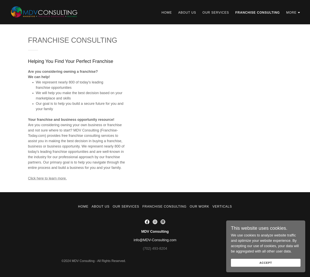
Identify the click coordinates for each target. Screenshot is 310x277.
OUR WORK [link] (199, 206)
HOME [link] (167, 12)
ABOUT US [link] (187, 12)
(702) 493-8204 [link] (155, 249)
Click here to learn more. (47, 178)
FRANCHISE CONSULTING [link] (257, 12)
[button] (293, 12)
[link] (44, 12)
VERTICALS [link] (222, 206)
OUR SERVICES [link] (215, 12)
